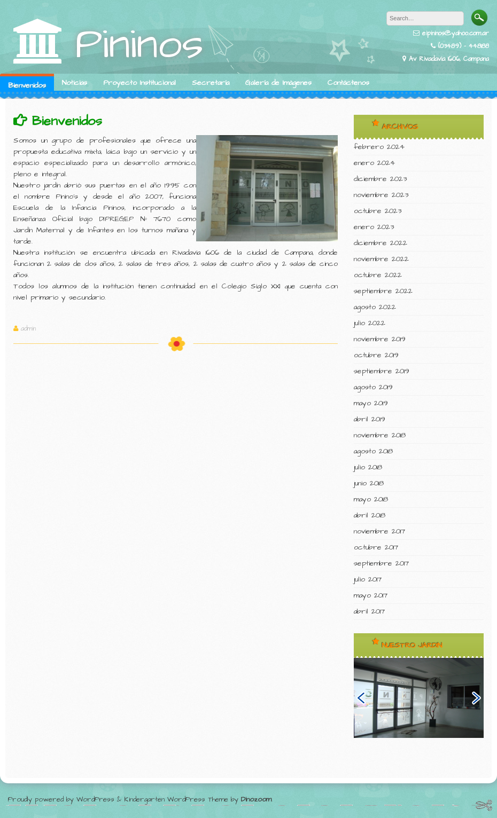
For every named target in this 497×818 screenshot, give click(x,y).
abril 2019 (369, 419)
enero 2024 (374, 163)
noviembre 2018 (380, 435)
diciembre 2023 (380, 179)
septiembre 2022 (383, 291)
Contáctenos (348, 82)
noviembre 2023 (381, 195)
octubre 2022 (378, 275)
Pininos (139, 44)
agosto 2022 (375, 307)
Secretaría (210, 82)
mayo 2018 (371, 499)
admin (28, 329)
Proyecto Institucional (139, 82)
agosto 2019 (373, 387)
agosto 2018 (373, 451)
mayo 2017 (370, 595)
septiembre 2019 (381, 371)
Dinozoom (256, 799)
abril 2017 (369, 611)
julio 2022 (369, 323)
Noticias (74, 82)
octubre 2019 (376, 355)
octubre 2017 (376, 547)
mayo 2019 (371, 403)
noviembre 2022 (381, 259)
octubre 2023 (377, 211)
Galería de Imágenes (278, 82)
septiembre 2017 (381, 563)
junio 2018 (369, 483)
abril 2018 (369, 515)
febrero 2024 (379, 146)
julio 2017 (368, 579)
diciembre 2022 (380, 243)
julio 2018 (368, 467)
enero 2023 (374, 227)
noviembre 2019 (380, 339)
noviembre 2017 (379, 531)
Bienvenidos (27, 85)
